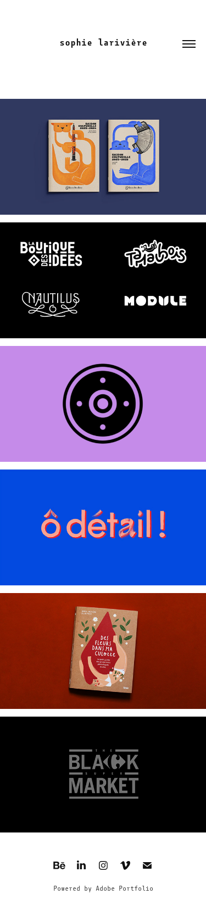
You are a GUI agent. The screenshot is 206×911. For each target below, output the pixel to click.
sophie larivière (103, 42)
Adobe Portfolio (124, 888)
